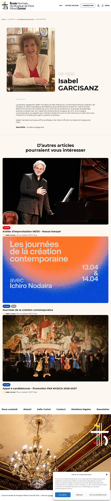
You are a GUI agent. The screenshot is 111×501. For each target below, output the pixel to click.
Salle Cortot (44, 409)
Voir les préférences (98, 495)
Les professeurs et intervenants (25, 19)
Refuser (79, 495)
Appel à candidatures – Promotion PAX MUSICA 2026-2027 (40, 388)
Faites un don (71, 6)
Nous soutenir (10, 409)
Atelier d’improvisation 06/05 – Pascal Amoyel (32, 231)
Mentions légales (81, 409)
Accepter (63, 495)
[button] (107, 475)
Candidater (87, 6)
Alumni (27, 409)
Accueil (4, 19)
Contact (61, 409)
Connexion (98, 5)
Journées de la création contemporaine (28, 310)
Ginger (50, 495)
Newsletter (103, 409)
